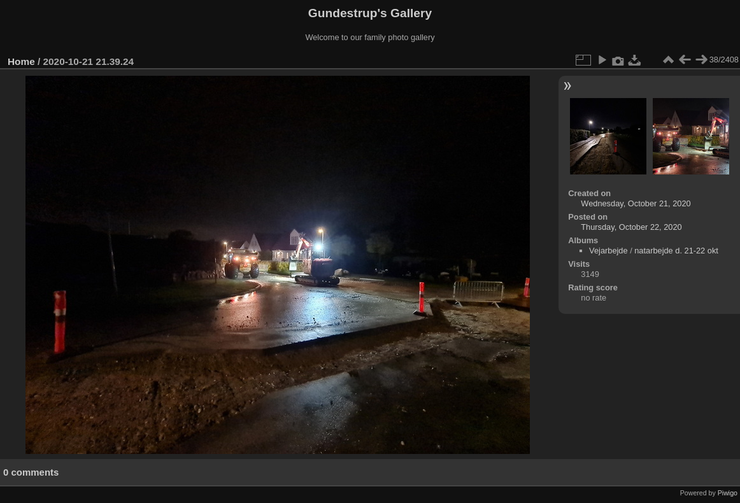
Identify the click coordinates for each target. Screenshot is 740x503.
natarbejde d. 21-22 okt (676, 250)
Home (21, 61)
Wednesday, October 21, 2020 (635, 203)
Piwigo (727, 493)
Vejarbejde (608, 250)
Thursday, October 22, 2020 (631, 227)
